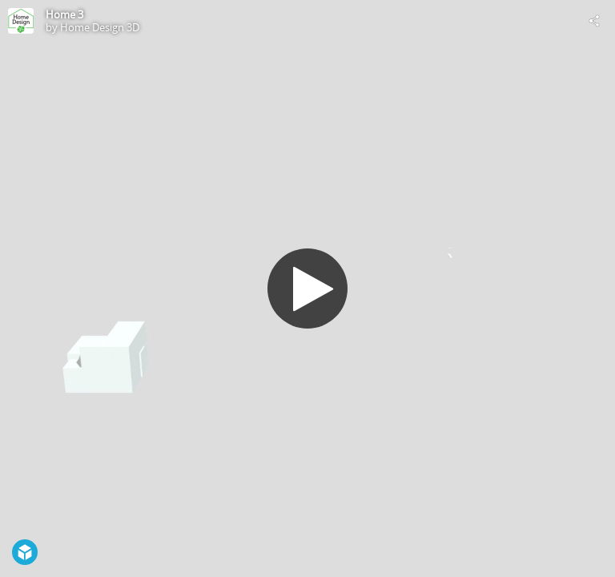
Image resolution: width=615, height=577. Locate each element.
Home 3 (64, 14)
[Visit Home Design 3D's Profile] (21, 21)
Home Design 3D (99, 27)
